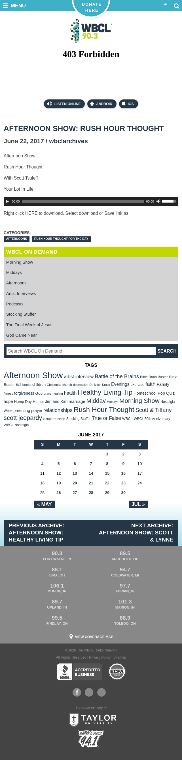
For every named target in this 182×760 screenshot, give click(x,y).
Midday (96, 400)
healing (57, 393)
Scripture (49, 418)
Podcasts (15, 304)
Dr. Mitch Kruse (99, 384)
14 (91, 473)
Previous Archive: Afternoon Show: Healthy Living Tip (36, 532)
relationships (58, 410)
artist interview (79, 376)
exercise (137, 384)
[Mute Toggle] (158, 201)
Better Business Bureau (79, 671)
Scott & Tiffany (154, 410)
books (26, 384)
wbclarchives (68, 141)
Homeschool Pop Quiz (154, 393)
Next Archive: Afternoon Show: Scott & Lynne (136, 532)
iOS (128, 103)
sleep (61, 418)
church (67, 384)
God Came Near (21, 335)
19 (58, 483)
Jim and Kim (56, 401)
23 (123, 483)
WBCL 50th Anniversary (152, 419)
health (70, 392)
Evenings (120, 384)
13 (75, 473)
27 (75, 492)
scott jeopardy (23, 417)
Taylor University (91, 719)
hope (8, 401)
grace (47, 393)
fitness (8, 393)
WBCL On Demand (32, 252)
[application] (91, 201)
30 (123, 492)
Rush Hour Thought (104, 409)
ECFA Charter (117, 671)
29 (107, 492)
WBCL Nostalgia (16, 425)
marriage (77, 401)
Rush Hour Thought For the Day (61, 238)
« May (44, 504)
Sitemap (119, 657)
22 (107, 483)
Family (163, 384)
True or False (106, 418)
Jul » (138, 504)
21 (91, 483)
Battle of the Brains (117, 376)
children (39, 384)
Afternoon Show (33, 375)
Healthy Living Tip (105, 392)
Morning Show (19, 262)
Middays (14, 272)
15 (107, 473)
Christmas (54, 384)
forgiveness (24, 393)
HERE (31, 213)
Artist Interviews (21, 293)
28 (91, 492)
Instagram (101, 692)
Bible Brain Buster (154, 377)
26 (58, 492)
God (39, 393)
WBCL (127, 419)
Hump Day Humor (29, 401)
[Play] (7, 201)
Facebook (77, 692)
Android (101, 103)
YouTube (88, 692)
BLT (18, 384)
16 (123, 473)
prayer (36, 410)
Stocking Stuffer (21, 314)
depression (80, 384)
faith (150, 384)
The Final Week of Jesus (29, 324)
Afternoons (16, 238)
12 (58, 473)
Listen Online (64, 104)
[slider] (83, 201)
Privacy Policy (100, 657)
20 (75, 483)
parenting (21, 410)
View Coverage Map (94, 637)
